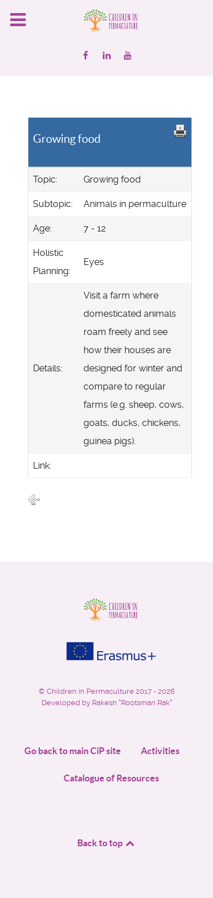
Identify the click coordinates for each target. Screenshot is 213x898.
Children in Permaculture (91, 691)
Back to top (106, 843)
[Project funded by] (106, 651)
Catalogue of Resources (111, 778)
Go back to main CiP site (72, 751)
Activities (160, 751)
